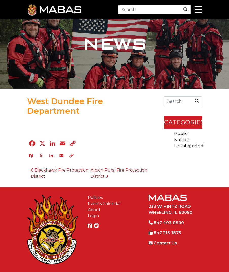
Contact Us (165, 243)
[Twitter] (97, 226)
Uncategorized (189, 145)
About (94, 209)
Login (93, 215)
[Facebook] (90, 226)
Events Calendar (104, 203)
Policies (95, 197)
